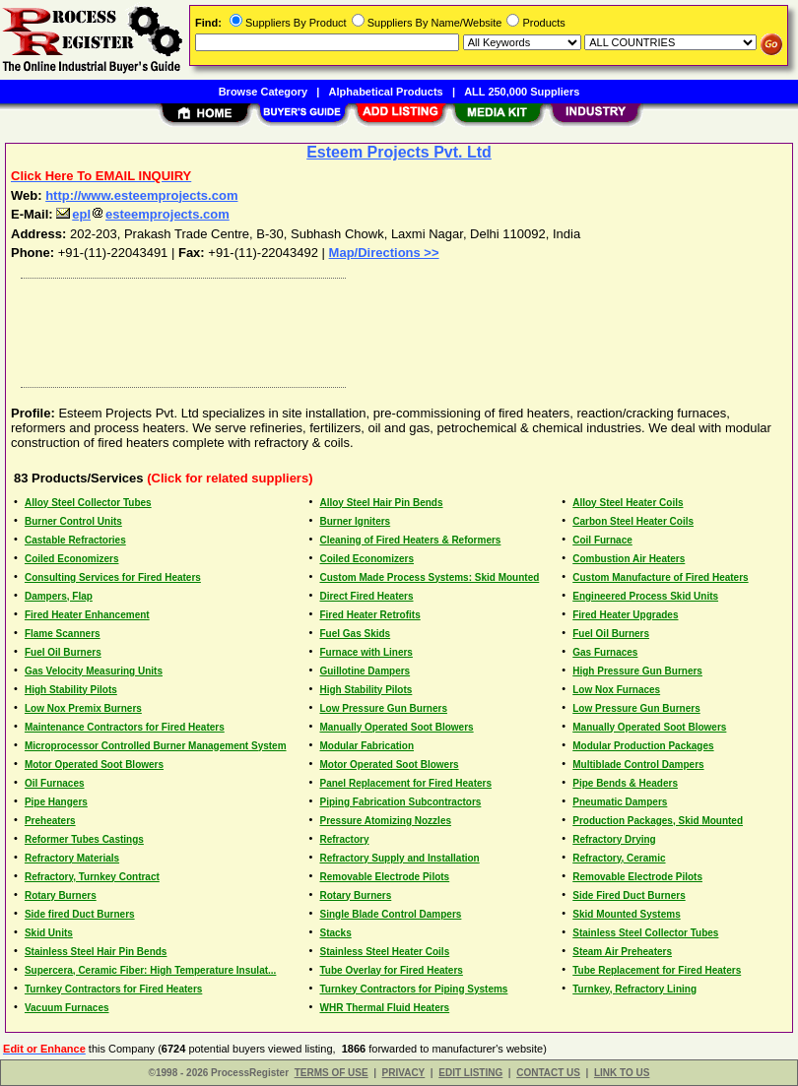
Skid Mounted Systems (626, 914)
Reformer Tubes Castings (84, 839)
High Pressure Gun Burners (637, 671)
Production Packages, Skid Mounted (657, 820)
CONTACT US (548, 1072)
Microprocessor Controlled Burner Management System (156, 745)
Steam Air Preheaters (622, 951)
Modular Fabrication (366, 745)
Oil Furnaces (55, 783)
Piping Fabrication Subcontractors (400, 802)
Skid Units (49, 932)
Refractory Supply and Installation (399, 858)
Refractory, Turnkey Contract (92, 876)
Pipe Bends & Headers (625, 783)
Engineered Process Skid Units (645, 596)
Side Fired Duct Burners (628, 895)
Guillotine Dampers (364, 671)
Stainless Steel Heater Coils (384, 951)
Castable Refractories (75, 540)
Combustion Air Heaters (628, 558)
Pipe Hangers (56, 802)
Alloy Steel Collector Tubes (88, 502)
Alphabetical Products (386, 91)
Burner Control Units (73, 521)
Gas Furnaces (604, 652)
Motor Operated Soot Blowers (94, 764)
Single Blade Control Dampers (390, 914)
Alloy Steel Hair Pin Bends (380, 502)
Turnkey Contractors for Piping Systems (413, 989)
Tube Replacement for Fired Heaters (656, 970)
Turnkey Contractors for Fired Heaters (113, 989)
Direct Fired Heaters (366, 596)
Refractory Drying (613, 839)
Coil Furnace (602, 540)
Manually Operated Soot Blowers (396, 727)
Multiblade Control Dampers (637, 764)
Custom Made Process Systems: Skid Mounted (429, 577)
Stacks (335, 932)
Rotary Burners (61, 895)
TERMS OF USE (331, 1072)
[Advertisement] (395, 328)
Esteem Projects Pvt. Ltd (399, 152)
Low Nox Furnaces (616, 689)
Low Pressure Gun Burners (382, 708)
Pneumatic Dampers (619, 802)
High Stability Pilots (71, 689)
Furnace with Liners (365, 652)
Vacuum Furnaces (67, 1007)
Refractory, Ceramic (618, 858)
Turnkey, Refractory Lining (634, 989)
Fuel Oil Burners (610, 633)
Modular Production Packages (642, 745)
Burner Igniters (354, 521)
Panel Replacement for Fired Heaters (405, 783)
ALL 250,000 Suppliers (521, 91)
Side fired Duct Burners (80, 914)
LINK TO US (621, 1072)
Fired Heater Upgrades (625, 614)
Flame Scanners (62, 633)
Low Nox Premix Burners (83, 708)
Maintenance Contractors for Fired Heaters (125, 727)
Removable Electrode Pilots (384, 876)
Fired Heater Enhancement (87, 614)
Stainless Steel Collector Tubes (645, 932)
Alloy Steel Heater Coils (627, 502)
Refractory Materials (72, 858)
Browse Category (263, 91)
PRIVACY (404, 1072)
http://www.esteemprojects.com (141, 195)
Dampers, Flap (59, 596)
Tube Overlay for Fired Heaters (390, 970)
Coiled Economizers (72, 558)
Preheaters (50, 820)
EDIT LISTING (470, 1072)
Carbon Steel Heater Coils (633, 521)
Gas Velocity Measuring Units (94, 671)
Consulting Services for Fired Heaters (113, 577)
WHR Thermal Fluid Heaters (384, 1007)
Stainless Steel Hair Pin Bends (96, 951)
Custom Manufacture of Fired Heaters (660, 577)
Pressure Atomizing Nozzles (385, 820)
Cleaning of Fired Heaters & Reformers (409, 540)
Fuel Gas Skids (354, 633)
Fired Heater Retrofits (369, 614)
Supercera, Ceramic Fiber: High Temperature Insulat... (150, 970)
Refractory (343, 839)
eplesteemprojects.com (143, 214)
